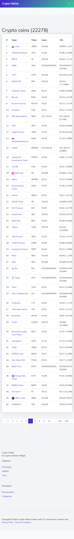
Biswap (15, 97)
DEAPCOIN (16, 81)
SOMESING (16, 404)
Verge (16, 277)
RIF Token (17, 201)
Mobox (15, 195)
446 (66, 421)
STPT (14, 75)
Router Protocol (19, 103)
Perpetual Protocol (20, 249)
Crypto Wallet (10, 3)
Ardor (16, 46)
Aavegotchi (17, 341)
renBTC (15, 147)
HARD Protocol (18, 243)
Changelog (7, 496)
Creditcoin (16, 303)
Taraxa (15, 227)
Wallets (5, 471)
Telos (14, 287)
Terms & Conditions (23, 522)
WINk (14, 65)
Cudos (14, 322)
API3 (14, 125)
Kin (15, 268)
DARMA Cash (17, 353)
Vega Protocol (18, 132)
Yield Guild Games (19, 309)
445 (60, 421)
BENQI (14, 59)
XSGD (14, 347)
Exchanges (6, 467)
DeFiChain (17, 173)
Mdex (14, 255)
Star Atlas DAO (18, 360)
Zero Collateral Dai (20, 293)
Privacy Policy (7, 522)
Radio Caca (17, 366)
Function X (16, 391)
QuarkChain (17, 214)
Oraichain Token (19, 90)
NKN (14, 262)
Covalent (15, 110)
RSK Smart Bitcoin (19, 116)
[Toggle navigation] (69, 4)
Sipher (14, 179)
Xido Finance (17, 236)
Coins (4, 475)
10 (49, 421)
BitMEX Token (18, 385)
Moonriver (16, 315)
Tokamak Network (19, 52)
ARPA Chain (18, 398)
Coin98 (15, 166)
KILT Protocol (17, 208)
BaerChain (16, 220)
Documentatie (8, 492)
